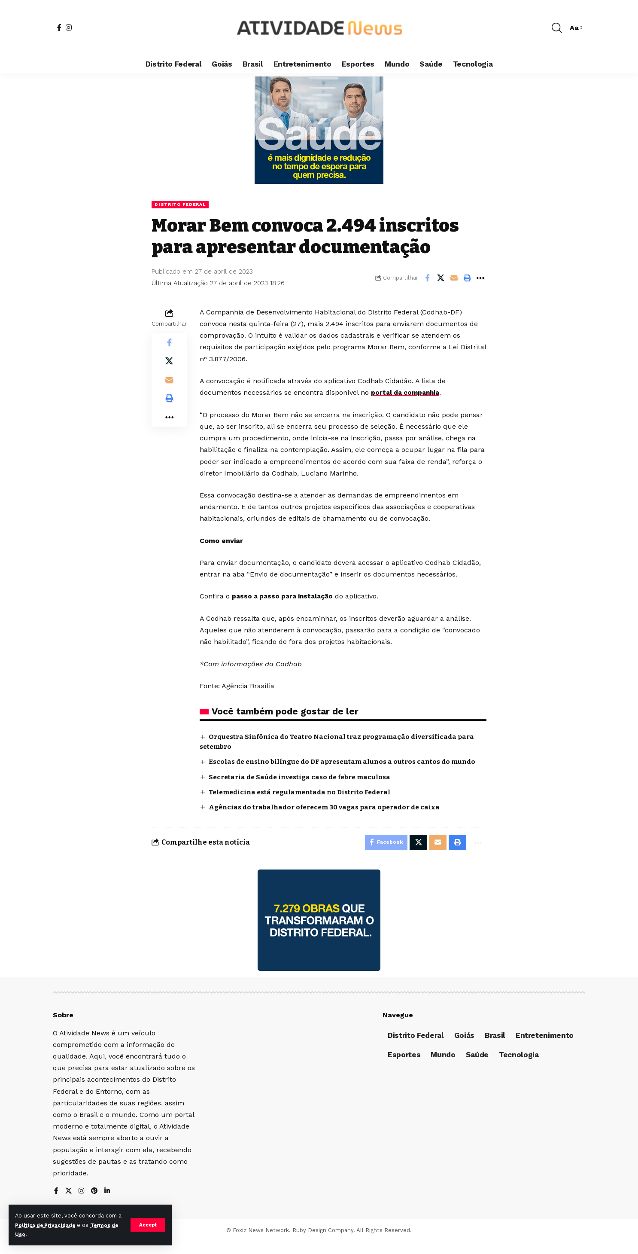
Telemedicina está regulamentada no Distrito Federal (305, 802)
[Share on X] (440, 278)
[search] (556, 27)
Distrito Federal (182, 204)
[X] (68, 1204)
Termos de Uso (37, 1234)
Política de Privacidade (54, 1225)
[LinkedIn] (108, 1204)
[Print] (467, 278)
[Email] (454, 278)
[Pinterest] (95, 1204)
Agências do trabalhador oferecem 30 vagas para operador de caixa (330, 817)
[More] (480, 278)
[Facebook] (59, 27)
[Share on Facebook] (427, 278)
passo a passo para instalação (285, 596)
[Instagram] (69, 27)
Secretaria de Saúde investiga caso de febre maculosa (305, 787)
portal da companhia (407, 393)
